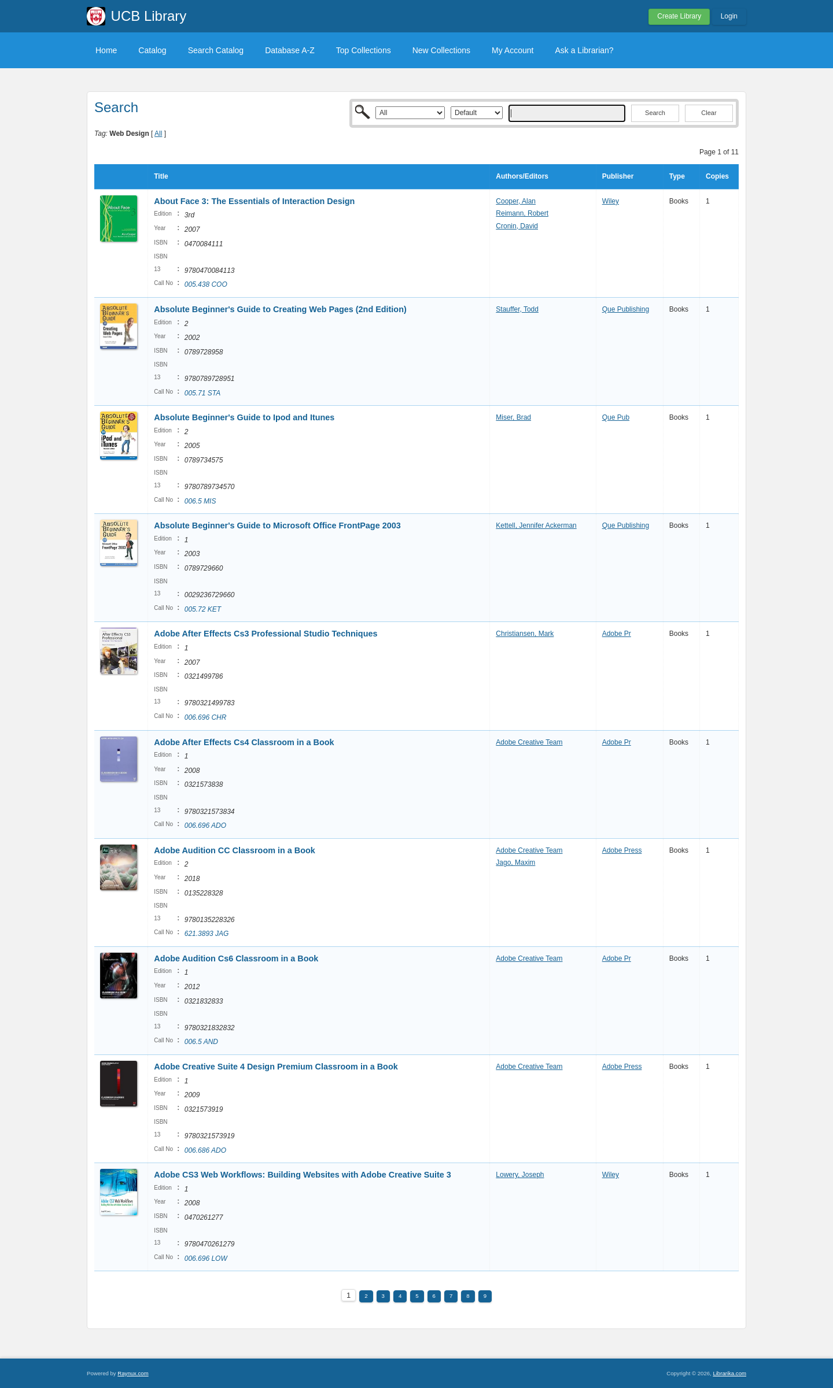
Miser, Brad (513, 417)
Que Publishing (625, 309)
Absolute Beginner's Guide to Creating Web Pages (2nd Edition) (280, 309)
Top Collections (363, 50)
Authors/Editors (522, 176)
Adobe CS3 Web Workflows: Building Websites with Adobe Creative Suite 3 (302, 1174)
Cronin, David (517, 226)
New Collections (441, 50)
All (158, 133)
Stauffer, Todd (517, 309)
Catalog (152, 50)
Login (729, 16)
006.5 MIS (200, 501)
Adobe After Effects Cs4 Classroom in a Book (244, 742)
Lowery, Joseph (520, 1175)
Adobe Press (622, 850)
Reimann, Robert (522, 213)
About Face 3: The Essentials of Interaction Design (254, 201)
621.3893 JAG (207, 934)
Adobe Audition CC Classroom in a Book (234, 850)
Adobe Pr (616, 634)
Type (677, 176)
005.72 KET (203, 609)
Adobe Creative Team (529, 742)
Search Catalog (216, 50)
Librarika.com (729, 1373)
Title (161, 176)
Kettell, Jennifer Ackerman (536, 525)
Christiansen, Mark (525, 634)
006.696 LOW (206, 1258)
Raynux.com (132, 1373)
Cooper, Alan (516, 201)
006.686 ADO (205, 1150)
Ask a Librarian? (584, 50)
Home (106, 50)
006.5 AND (201, 1042)
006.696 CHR (206, 717)
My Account (512, 50)
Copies (717, 176)
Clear (708, 112)
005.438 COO (206, 284)
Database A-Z (290, 50)
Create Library (679, 16)
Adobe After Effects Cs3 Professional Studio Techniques (265, 633)
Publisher (618, 176)
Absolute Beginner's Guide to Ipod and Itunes (244, 417)
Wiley (610, 201)
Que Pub (615, 417)
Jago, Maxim (515, 862)
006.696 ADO (205, 825)
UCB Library (149, 16)
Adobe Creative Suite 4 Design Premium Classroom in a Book (275, 1066)
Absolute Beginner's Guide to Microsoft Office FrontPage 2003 (277, 525)
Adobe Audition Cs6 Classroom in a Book (236, 958)
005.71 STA (202, 393)
